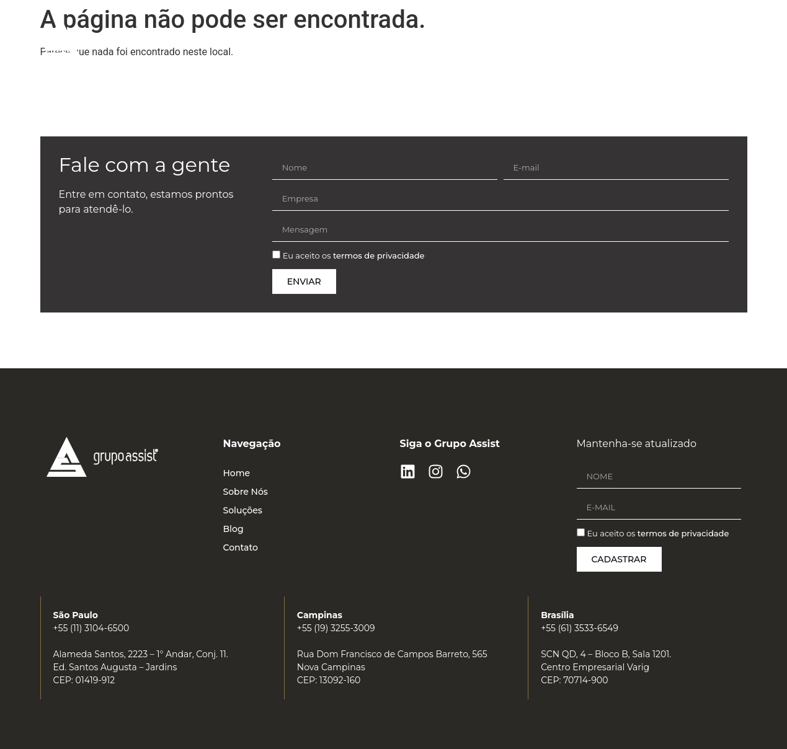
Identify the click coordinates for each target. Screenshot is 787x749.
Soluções (538, 37)
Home (400, 37)
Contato (653, 37)
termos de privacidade (379, 256)
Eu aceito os (354, 256)
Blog (596, 37)
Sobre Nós (466, 37)
